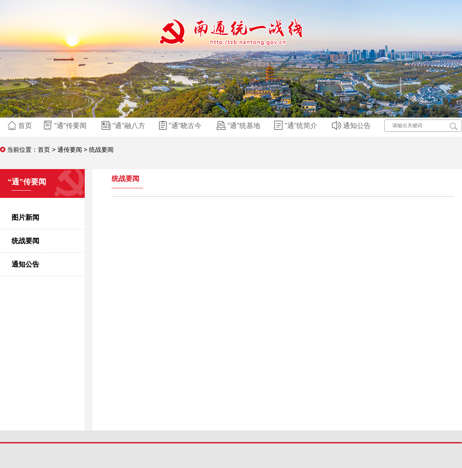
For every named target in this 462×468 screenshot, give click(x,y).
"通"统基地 (239, 125)
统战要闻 (25, 241)
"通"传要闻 (66, 125)
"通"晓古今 (181, 125)
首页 (21, 125)
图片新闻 (25, 217)
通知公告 (352, 125)
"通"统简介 (296, 125)
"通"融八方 (124, 125)
